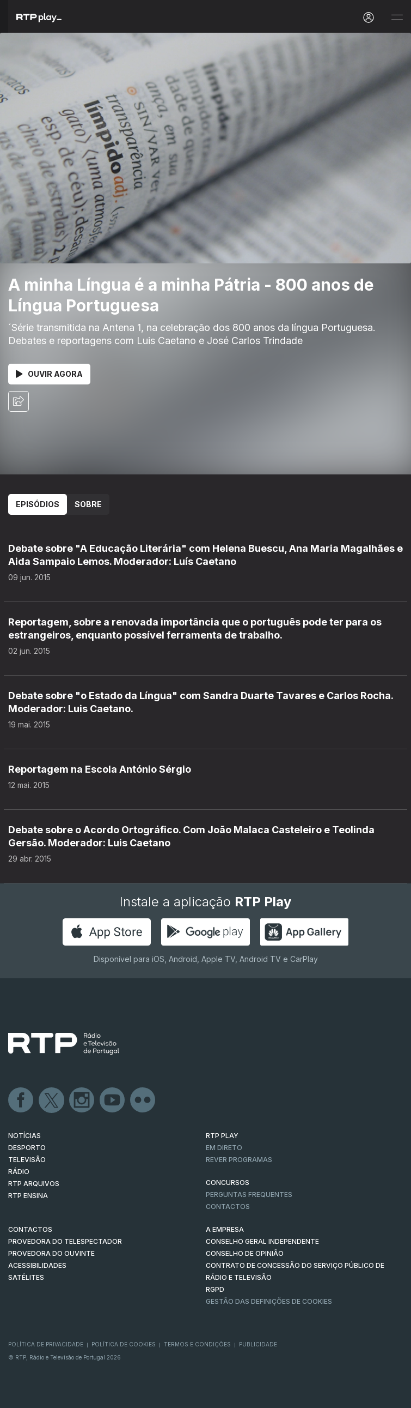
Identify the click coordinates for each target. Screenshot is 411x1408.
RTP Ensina (28, 1196)
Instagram (82, 1100)
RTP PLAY (222, 1136)
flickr (143, 1100)
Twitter (52, 1100)
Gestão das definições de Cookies (269, 1301)
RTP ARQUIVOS (33, 1184)
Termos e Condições (197, 1344)
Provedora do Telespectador (65, 1241)
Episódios (37, 504)
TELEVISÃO (27, 1160)
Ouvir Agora (49, 373)
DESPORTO (27, 1148)
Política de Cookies (123, 1344)
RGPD (215, 1289)
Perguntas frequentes (249, 1194)
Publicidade (258, 1344)
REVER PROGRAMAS (239, 1160)
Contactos (228, 1206)
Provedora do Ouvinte (51, 1253)
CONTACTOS (30, 1229)
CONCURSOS (227, 1182)
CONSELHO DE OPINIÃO (245, 1253)
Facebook (21, 1100)
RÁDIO (18, 1172)
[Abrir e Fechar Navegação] (397, 17)
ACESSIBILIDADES (37, 1265)
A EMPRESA (225, 1229)
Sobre (88, 504)
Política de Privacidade (45, 1344)
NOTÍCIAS (24, 1136)
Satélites (26, 1277)
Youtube (113, 1100)
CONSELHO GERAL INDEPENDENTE (262, 1241)
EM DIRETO (224, 1148)
